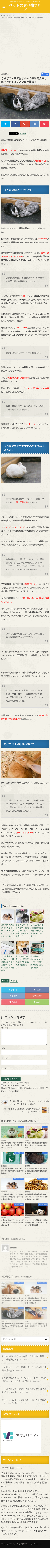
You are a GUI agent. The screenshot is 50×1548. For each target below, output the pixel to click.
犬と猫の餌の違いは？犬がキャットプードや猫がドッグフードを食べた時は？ (7, 930)
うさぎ (15, 981)
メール (4, 1058)
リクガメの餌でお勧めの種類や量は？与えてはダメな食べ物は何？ (36, 930)
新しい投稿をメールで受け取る (16, 1085)
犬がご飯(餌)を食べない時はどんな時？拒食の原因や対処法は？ (22, 962)
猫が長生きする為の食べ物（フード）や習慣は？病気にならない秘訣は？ (36, 962)
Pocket (23, 133)
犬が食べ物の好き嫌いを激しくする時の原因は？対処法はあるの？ (23, 1358)
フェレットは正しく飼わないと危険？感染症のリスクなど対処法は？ (24, 1402)
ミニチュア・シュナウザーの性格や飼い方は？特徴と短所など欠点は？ (22, 930)
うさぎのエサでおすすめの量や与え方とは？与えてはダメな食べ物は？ (24, 1391)
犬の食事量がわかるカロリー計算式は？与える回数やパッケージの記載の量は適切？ (7, 963)
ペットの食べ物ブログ (25, 7)
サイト (4, 1068)
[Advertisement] (25, 45)
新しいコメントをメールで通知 (16, 1083)
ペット (6, 981)
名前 (3, 1048)
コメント (5, 1028)
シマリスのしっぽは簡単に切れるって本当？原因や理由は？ (24, 1369)
